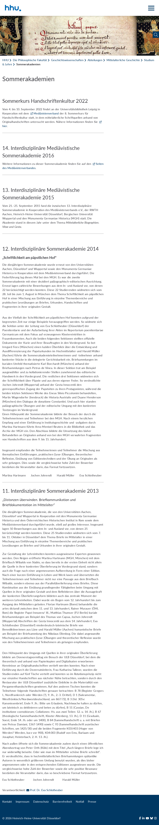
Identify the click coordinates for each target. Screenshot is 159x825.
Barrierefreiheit (62, 801)
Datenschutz (41, 801)
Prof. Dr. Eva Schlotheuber (44, 790)
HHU (5, 60)
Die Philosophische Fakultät (30, 60)
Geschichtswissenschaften (67, 60)
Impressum (22, 801)
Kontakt (7, 801)
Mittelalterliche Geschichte (123, 60)
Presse (92, 801)
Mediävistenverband (46, 113)
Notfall (80, 801)
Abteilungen (95, 60)
